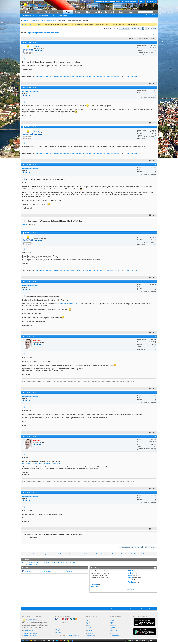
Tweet (155, 35)
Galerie (131, 12)
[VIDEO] (130, 578)
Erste (133, 28)
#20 (155, 492)
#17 (155, 336)
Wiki (88, 625)
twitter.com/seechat (77, 76)
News (88, 622)
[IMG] (130, 575)
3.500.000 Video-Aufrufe (30, 633)
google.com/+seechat (61, 76)
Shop (112, 619)
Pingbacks (94, 584)
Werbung (58, 631)
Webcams (113, 624)
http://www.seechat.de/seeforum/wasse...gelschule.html (42, 463)
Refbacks (94, 586)
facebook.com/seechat (44, 76)
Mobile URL (114, 630)
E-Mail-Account (115, 633)
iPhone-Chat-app (115, 635)
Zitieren (152, 83)
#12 (155, 87)
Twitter (48, 571)
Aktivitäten (98, 12)
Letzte (153, 28)
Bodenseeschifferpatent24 (67, 304)
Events (57, 12)
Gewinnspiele (109, 12)
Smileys (130, 573)
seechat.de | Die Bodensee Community (130, 609)
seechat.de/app (131, 76)
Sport (41, 21)
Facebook (28, 571)
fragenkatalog (43, 562)
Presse (89, 627)
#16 (155, 281)
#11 (155, 42)
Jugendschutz (91, 635)
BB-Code (131, 571)
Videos (47, 12)
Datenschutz (90, 633)
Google (69, 571)
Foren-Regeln (131, 590)
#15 (155, 233)
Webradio (113, 625)
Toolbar (113, 620)
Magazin (78, 12)
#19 (155, 436)
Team (88, 624)
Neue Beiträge (27, 15)
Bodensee (34, 21)
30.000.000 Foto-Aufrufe (30, 635)
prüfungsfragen (59, 562)
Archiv (146, 609)
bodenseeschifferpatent (30, 562)
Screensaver (114, 632)
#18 (155, 392)
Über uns (89, 630)
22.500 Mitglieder (28, 630)
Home (27, 12)
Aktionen (53, 15)
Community (45, 15)
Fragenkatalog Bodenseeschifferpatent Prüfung (43, 33)
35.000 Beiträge (27, 632)
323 (155, 54)
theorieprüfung (70, 562)
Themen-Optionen (142, 38)
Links (88, 12)
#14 (155, 164)
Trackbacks (131, 582)
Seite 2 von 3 (125, 28)
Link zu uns (90, 632)
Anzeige (152, 38)
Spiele (121, 12)
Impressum (59, 632)
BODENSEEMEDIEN (73, 636)
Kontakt (113, 609)
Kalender (38, 15)
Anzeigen (113, 622)
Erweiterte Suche (151, 15)
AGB (88, 620)
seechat (25, 224)
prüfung (51, 562)
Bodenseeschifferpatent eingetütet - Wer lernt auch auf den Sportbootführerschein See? (117, 554)
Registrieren (151, 1)
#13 (155, 127)
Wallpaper (114, 627)
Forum (68, 12)
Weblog (89, 628)
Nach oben (152, 609)
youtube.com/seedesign (111, 76)
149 (155, 349)
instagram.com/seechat (94, 76)
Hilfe (141, 1)
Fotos (38, 12)
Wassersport (50, 21)
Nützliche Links (62, 15)
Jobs (57, 628)
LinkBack (131, 38)
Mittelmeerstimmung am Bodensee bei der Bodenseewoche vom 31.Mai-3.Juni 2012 (59, 554)
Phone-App (114, 628)
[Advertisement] (89, 599)
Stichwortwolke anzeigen (30, 564)
